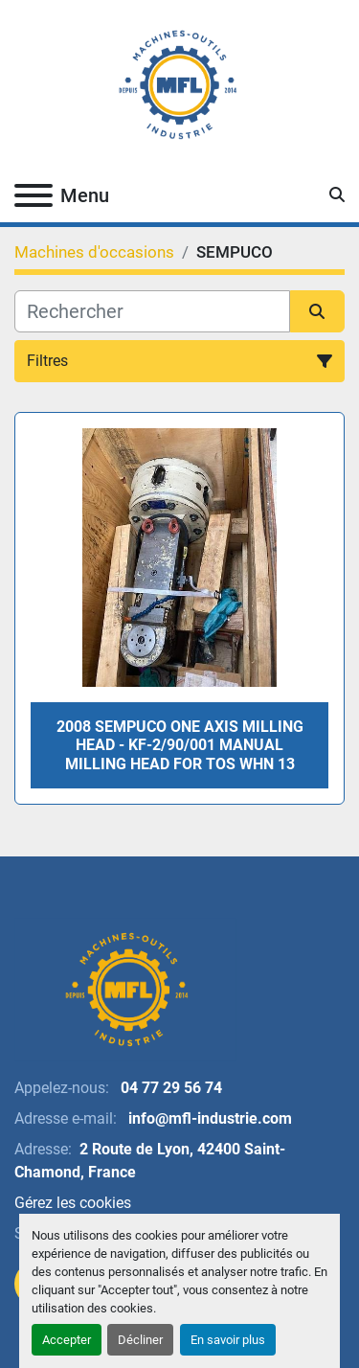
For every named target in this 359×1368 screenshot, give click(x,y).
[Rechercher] (152, 311)
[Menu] (33, 195)
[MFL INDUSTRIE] (125, 988)
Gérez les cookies (72, 1203)
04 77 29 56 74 (169, 1088)
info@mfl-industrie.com (208, 1118)
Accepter (66, 1340)
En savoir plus (228, 1340)
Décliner (140, 1340)
